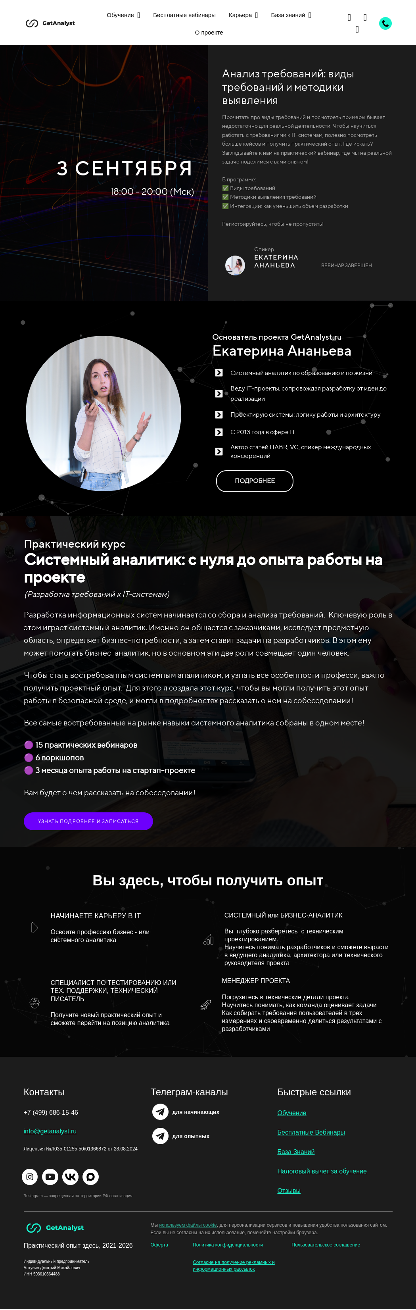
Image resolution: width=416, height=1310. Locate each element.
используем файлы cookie (188, 1225)
